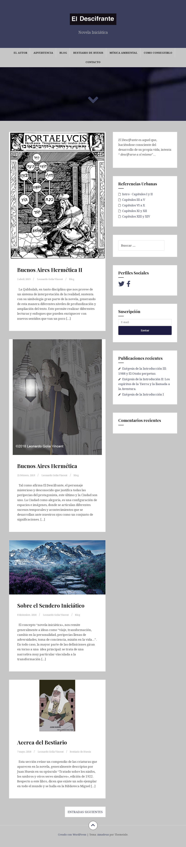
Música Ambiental (123, 52)
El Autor (20, 52)
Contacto (93, 62)
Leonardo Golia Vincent (59, 279)
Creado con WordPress (72, 839)
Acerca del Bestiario (42, 742)
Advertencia (43, 52)
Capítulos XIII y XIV (136, 216)
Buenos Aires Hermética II (49, 269)
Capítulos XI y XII (134, 211)
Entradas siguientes (85, 817)
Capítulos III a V (133, 200)
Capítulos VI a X (133, 205)
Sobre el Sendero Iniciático (50, 605)
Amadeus (103, 839)
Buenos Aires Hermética (47, 465)
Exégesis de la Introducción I (143, 394)
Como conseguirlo (158, 52)
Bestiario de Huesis (88, 52)
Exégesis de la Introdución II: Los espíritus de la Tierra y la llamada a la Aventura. (144, 384)
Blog (63, 52)
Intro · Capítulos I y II (137, 194)
